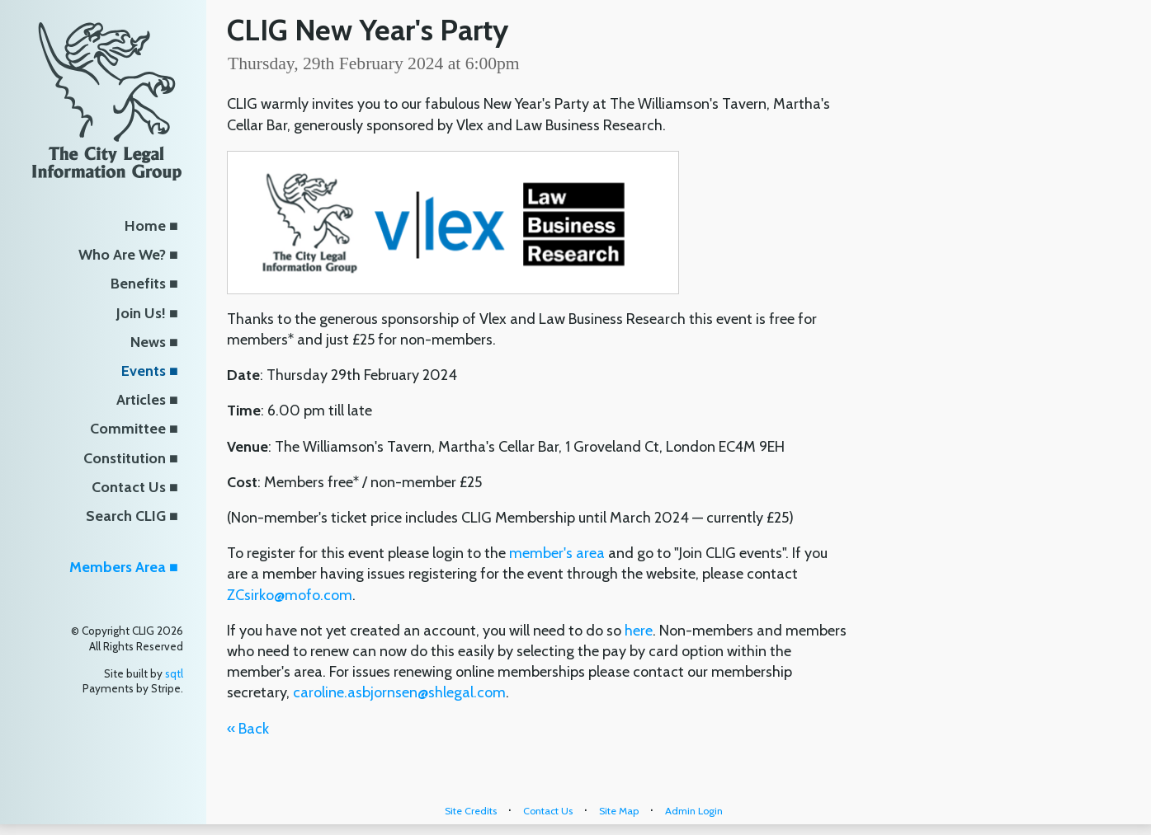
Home (145, 226)
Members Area (117, 567)
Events (143, 371)
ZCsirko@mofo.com (289, 595)
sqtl (174, 673)
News (148, 342)
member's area (558, 553)
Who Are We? (122, 255)
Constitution (124, 458)
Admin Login (694, 811)
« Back (248, 729)
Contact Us (129, 487)
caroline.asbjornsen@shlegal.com (399, 692)
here (639, 631)
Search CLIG (126, 516)
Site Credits (471, 811)
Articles (141, 400)
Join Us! (141, 313)
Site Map (619, 811)
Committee (128, 429)
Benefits (138, 283)
